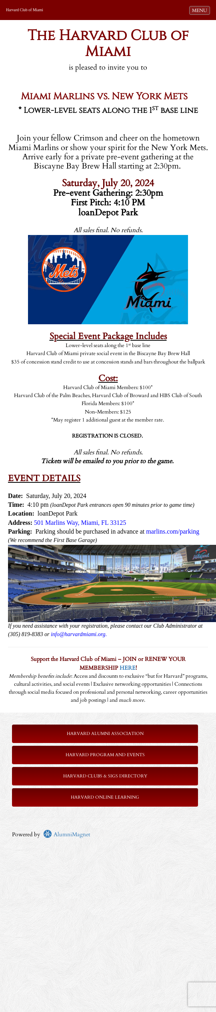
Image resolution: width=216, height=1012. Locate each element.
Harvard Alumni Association (105, 734)
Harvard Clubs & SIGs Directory (105, 776)
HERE (128, 668)
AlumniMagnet (66, 834)
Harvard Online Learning (105, 797)
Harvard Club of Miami (24, 10)
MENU (201, 10)
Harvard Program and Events (105, 755)
